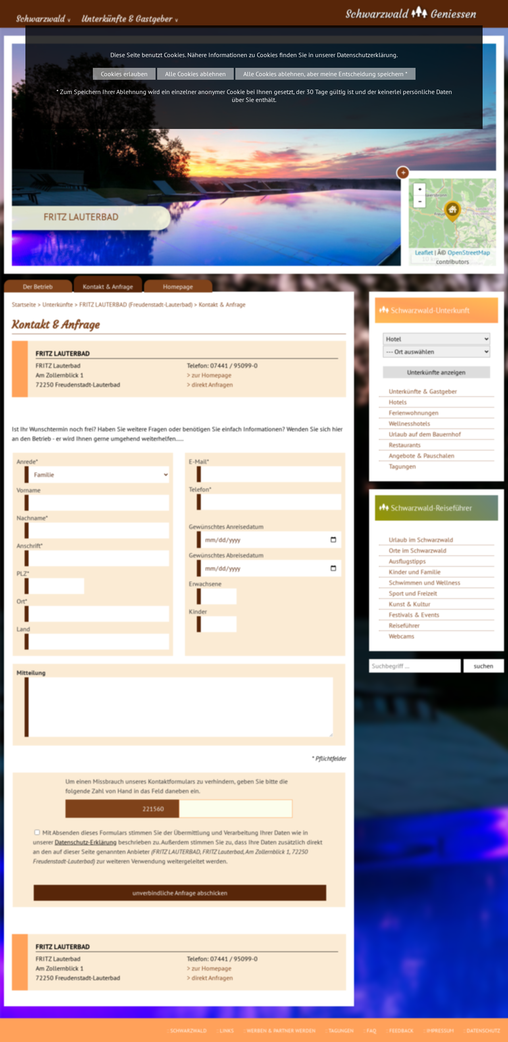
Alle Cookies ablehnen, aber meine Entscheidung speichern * (325, 74)
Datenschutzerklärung (366, 55)
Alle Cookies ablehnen (195, 74)
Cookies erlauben (124, 74)
